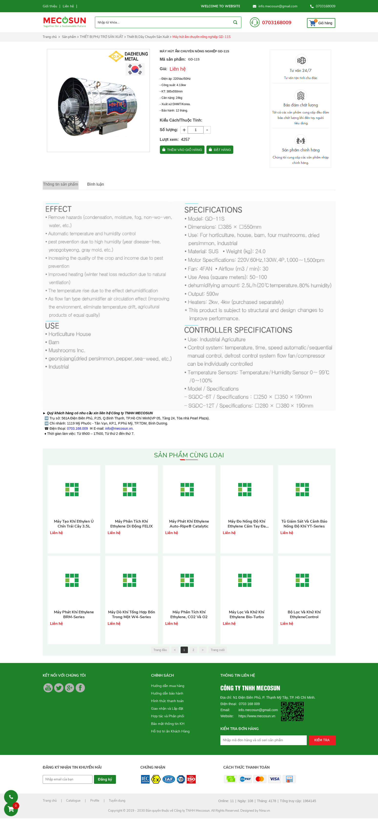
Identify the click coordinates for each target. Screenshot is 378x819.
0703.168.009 (77, 429)
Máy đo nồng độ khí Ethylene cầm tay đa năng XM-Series (247, 524)
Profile (94, 801)
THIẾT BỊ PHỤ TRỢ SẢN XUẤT (101, 37)
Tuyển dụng (117, 801)
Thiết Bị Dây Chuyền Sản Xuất (148, 37)
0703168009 (325, 6)
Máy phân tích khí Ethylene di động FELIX (131, 524)
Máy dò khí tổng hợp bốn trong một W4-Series (131, 615)
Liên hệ (68, 6)
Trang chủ (50, 37)
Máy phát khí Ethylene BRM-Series (74, 615)
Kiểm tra (322, 741)
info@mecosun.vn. (119, 429)
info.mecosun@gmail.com (277, 6)
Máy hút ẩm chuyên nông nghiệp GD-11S (202, 37)
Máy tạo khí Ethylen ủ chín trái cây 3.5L (74, 524)
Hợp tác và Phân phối (167, 717)
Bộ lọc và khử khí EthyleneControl (304, 615)
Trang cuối (218, 650)
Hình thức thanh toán (167, 701)
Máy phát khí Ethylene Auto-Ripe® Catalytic (189, 524)
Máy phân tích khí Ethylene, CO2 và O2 (189, 615)
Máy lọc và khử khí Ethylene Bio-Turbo (246, 615)
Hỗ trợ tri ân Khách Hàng (170, 732)
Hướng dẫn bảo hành (167, 694)
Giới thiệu (50, 6)
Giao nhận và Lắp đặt (167, 709)
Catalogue (73, 801)
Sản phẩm (69, 37)
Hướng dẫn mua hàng (167, 686)
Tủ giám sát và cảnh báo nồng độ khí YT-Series (304, 524)
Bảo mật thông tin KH (167, 724)
